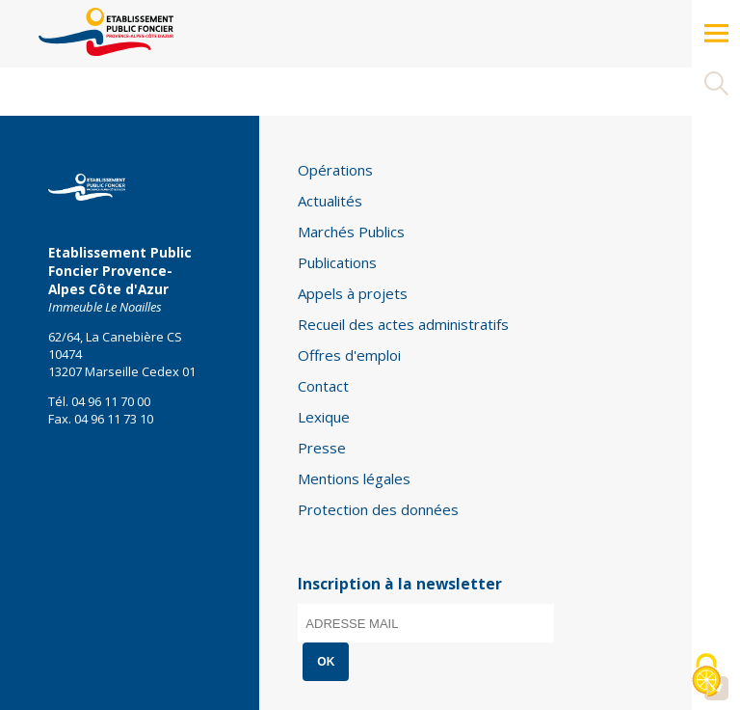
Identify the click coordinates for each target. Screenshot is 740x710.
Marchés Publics (351, 231)
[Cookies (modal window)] (706, 676)
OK (325, 662)
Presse (322, 447)
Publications (337, 262)
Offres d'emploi (349, 355)
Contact (323, 386)
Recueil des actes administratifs (403, 324)
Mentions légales (354, 478)
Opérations (335, 169)
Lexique (324, 416)
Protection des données (378, 509)
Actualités (330, 200)
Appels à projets (353, 293)
